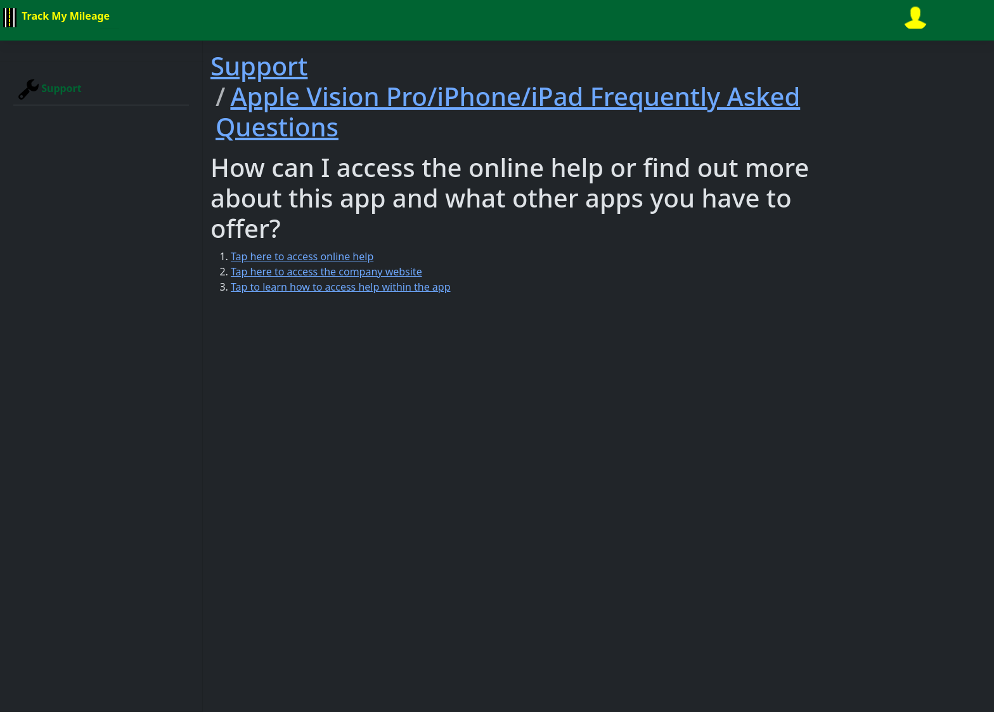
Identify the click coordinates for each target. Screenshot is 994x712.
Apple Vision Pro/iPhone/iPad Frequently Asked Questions (508, 111)
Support (50, 89)
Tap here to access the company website (326, 272)
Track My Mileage (55, 17)
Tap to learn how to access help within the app (341, 287)
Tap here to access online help (302, 256)
